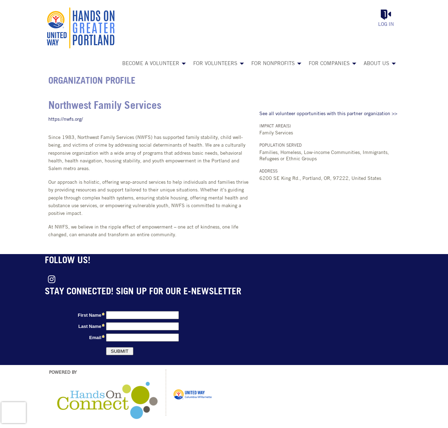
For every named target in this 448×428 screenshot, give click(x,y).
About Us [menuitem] (376, 63)
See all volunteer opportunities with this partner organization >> (328, 114)
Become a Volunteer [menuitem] (150, 63)
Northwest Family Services (104, 106)
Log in (386, 24)
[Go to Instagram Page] (50, 279)
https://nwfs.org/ (65, 119)
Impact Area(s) (275, 126)
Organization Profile (91, 81)
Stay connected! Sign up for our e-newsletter (143, 292)
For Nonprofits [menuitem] (273, 63)
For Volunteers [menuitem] (215, 63)
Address (268, 171)
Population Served (280, 145)
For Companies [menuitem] (329, 63)
